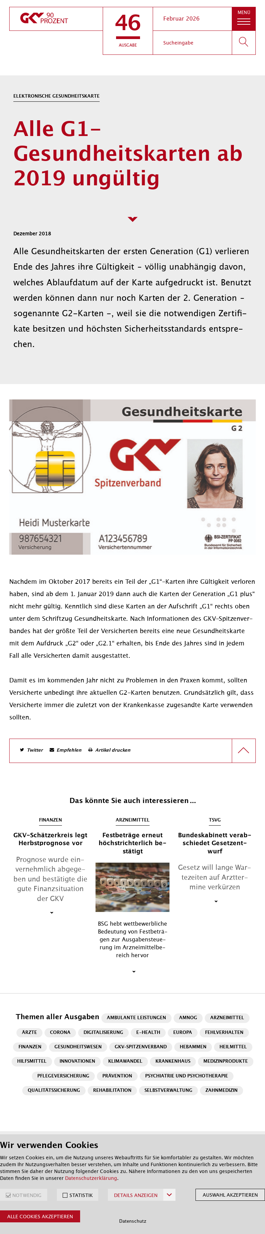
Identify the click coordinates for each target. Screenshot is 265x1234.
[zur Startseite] (56, 19)
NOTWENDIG (26, 1195)
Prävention (117, 1076)
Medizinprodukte (225, 1061)
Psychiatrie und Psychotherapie (186, 1076)
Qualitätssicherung (54, 1090)
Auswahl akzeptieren (230, 1195)
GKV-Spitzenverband (141, 1047)
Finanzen (29, 1047)
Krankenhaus (172, 1061)
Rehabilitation (112, 1090)
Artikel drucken (112, 750)
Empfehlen (68, 750)
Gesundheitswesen (78, 1047)
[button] (128, 31)
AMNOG (188, 1018)
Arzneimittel (227, 1018)
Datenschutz (132, 1221)
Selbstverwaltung (168, 1090)
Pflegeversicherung (63, 1076)
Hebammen (193, 1047)
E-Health (148, 1033)
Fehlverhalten (224, 1033)
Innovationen (77, 1061)
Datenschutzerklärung (91, 1178)
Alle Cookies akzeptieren (40, 1216)
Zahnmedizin (221, 1090)
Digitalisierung (103, 1033)
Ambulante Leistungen (136, 1018)
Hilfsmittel (32, 1061)
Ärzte (29, 1033)
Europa (182, 1033)
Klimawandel (125, 1061)
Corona (60, 1033)
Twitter (35, 750)
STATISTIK (81, 1195)
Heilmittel (233, 1047)
